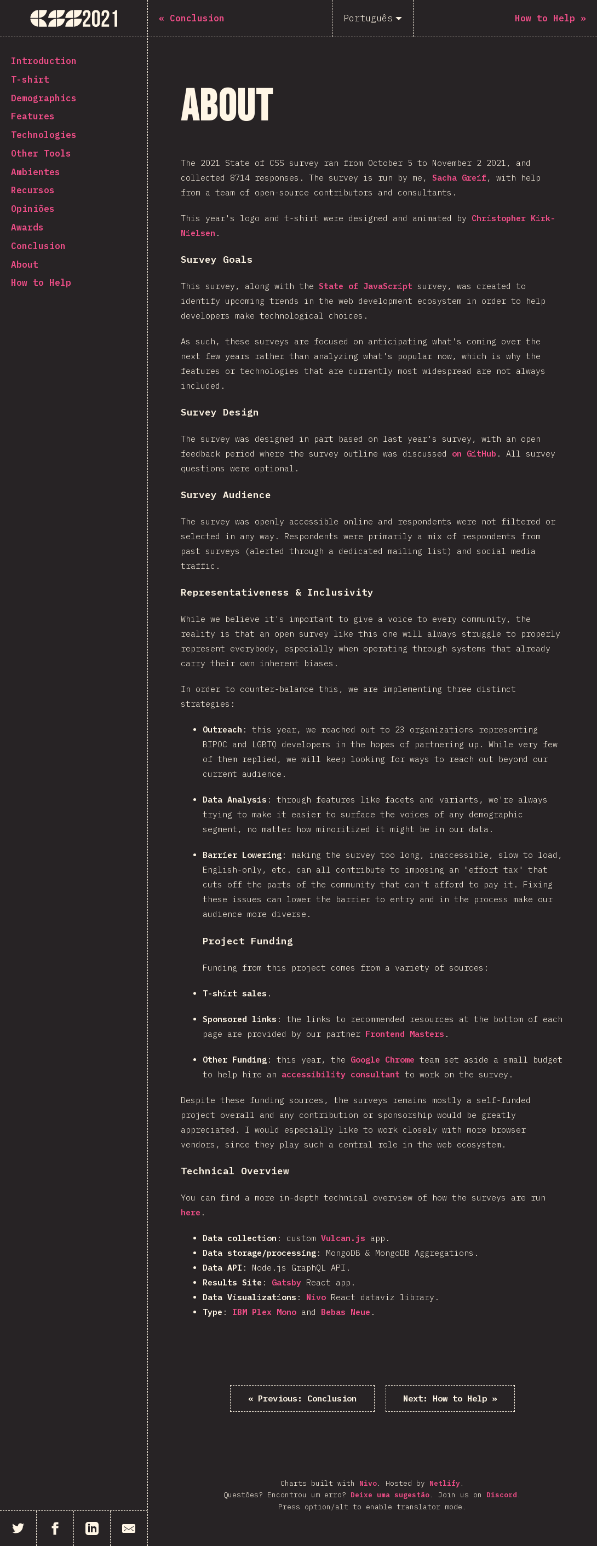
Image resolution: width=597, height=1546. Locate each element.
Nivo (316, 1297)
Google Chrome (383, 1059)
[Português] (372, 18)
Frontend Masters (404, 1034)
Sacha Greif (459, 177)
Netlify (444, 1483)
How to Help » (450, 1398)
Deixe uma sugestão (390, 1495)
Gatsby (286, 1282)
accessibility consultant (341, 1074)
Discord (501, 1495)
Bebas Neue (345, 1312)
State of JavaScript (365, 286)
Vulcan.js (343, 1238)
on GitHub (474, 453)
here (190, 1212)
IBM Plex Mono (264, 1312)
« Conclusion (303, 1398)
